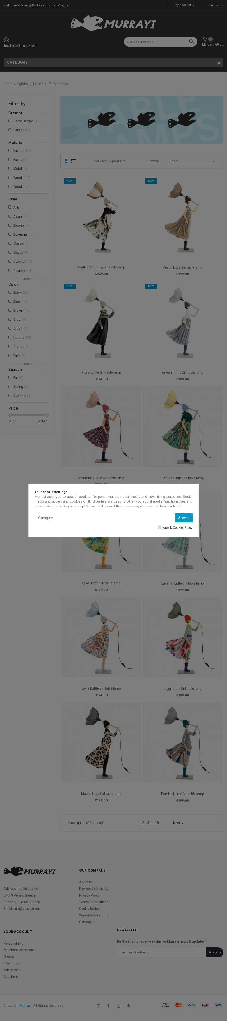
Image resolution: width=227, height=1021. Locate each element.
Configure (45, 518)
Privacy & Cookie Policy (175, 528)
